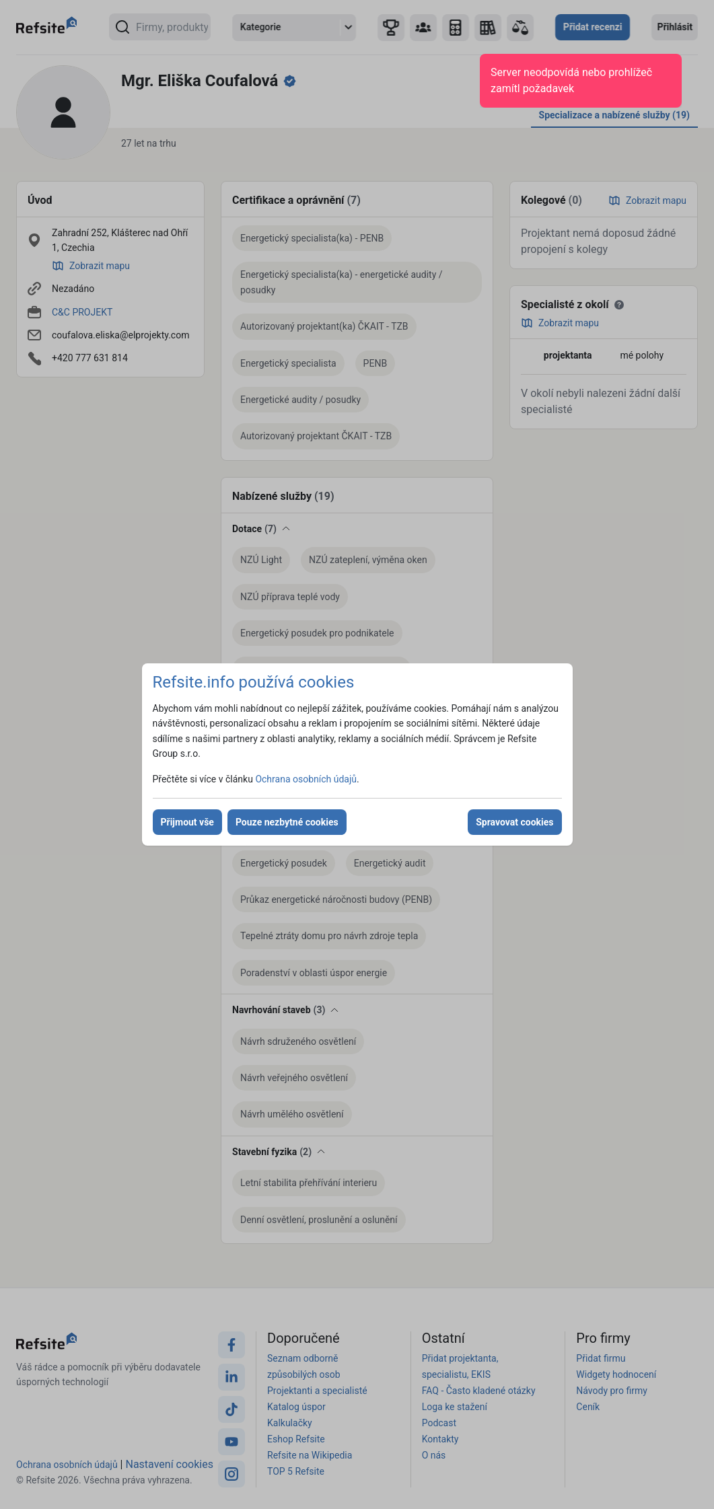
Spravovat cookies (514, 822)
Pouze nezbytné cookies (287, 822)
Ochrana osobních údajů (306, 779)
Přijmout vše (187, 822)
